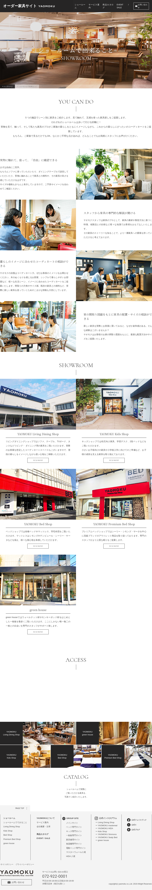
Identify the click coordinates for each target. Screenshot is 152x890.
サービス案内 (93, 6)
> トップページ (7, 86)
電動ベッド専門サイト (76, 848)
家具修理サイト (73, 839)
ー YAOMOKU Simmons (106, 834)
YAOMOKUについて (46, 818)
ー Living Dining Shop (104, 822)
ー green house (102, 840)
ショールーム (79, 6)
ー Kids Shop (101, 831)
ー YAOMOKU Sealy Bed (106, 837)
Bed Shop (7, 835)
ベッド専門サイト (74, 827)
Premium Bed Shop (12, 839)
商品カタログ (108, 6)
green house (8, 843)
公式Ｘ (131, 824)
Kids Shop (7, 831)
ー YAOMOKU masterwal (106, 825)
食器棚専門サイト (74, 844)
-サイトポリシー (6, 864)
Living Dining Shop (11, 826)
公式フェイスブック (137, 820)
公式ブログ (133, 829)
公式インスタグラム (106, 818)
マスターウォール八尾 (76, 852)
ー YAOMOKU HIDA (104, 828)
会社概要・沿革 (43, 826)
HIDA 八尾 (70, 856)
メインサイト (72, 823)
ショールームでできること (15, 822)
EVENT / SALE (123, 6)
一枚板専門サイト (74, 835)
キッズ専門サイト (74, 831)
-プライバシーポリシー (24, 864)
